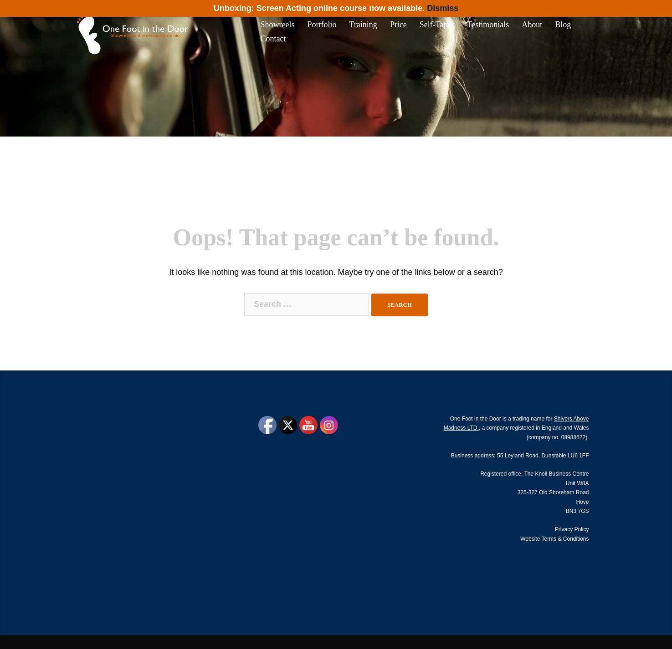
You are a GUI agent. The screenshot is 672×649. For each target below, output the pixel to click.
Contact (273, 38)
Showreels (278, 24)
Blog (563, 24)
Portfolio (322, 24)
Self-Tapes (437, 24)
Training (363, 24)
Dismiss (442, 8)
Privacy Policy (572, 529)
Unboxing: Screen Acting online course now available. (319, 8)
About (532, 24)
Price (398, 24)
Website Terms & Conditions (554, 539)
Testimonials (488, 24)
